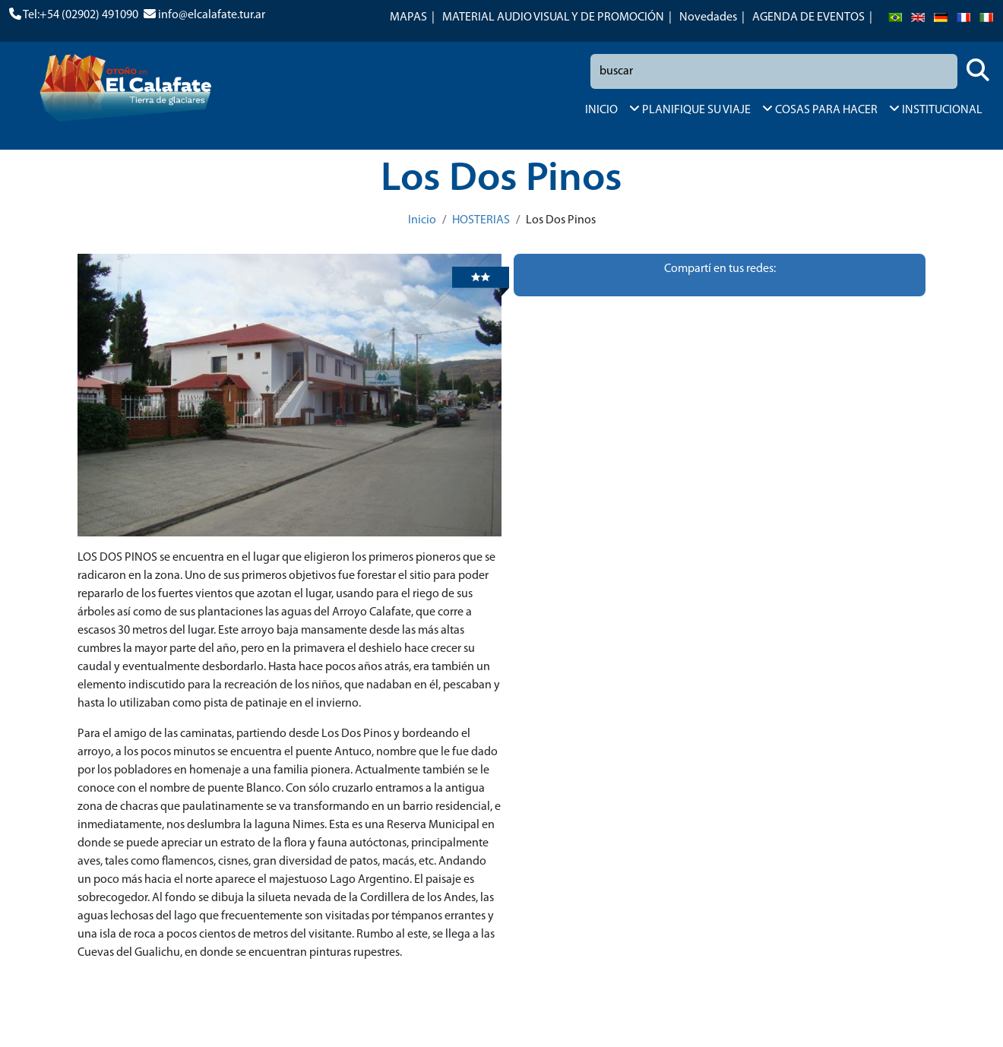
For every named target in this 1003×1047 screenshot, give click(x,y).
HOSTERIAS (481, 220)
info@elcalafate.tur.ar (211, 15)
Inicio (422, 220)
